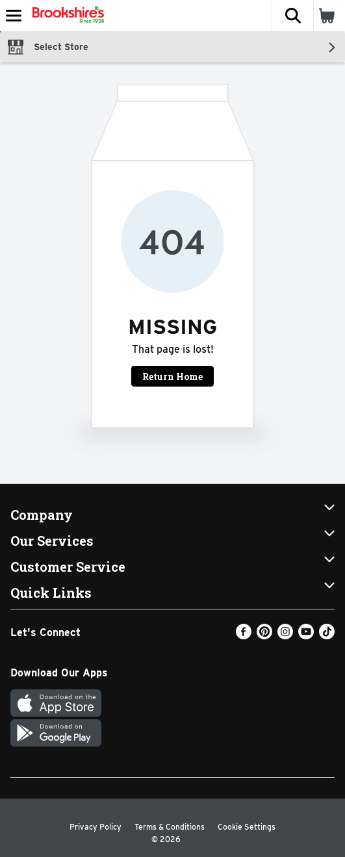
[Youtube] (306, 636)
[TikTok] (327, 636)
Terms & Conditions (169, 827)
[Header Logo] (65, 15)
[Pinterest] (264, 636)
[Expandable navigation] (13, 15)
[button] (292, 15)
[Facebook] (243, 636)
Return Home (172, 376)
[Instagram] (285, 636)
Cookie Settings (246, 827)
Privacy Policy (95, 827)
